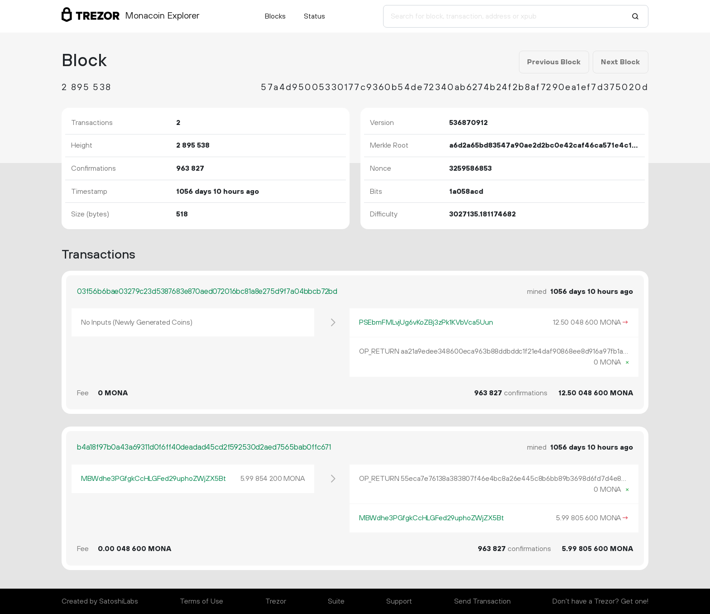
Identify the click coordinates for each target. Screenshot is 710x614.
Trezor (275, 601)
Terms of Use (201, 601)
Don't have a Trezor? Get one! (600, 601)
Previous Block (553, 62)
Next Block (620, 62)
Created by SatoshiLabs (100, 601)
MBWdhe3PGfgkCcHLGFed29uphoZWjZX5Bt (153, 478)
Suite (336, 601)
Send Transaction (482, 601)
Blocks (275, 16)
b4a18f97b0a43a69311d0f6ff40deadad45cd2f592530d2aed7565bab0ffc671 (204, 447)
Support (399, 601)
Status (314, 16)
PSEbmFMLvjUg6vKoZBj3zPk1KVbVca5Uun (426, 322)
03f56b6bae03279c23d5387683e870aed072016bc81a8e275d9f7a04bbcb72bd (207, 292)
